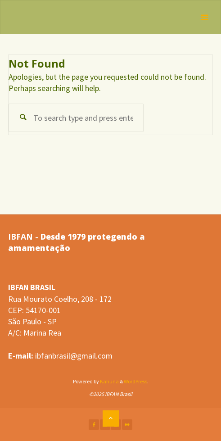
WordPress (135, 381)
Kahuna (109, 381)
